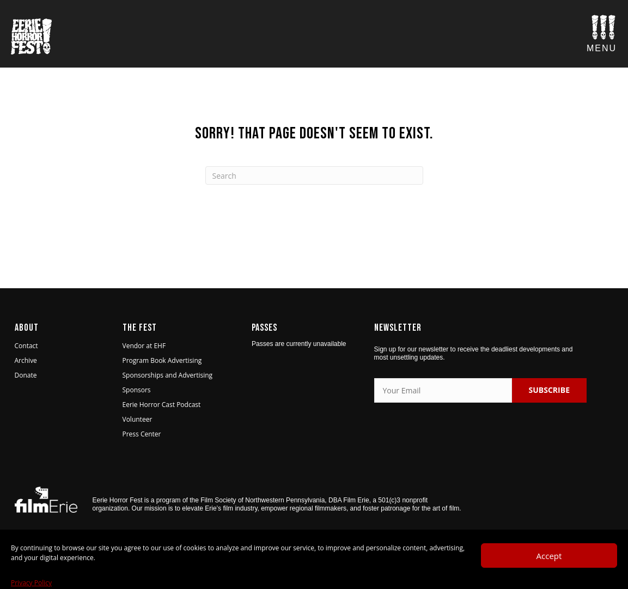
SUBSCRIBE (549, 390)
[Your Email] (443, 390)
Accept (549, 572)
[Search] (314, 175)
